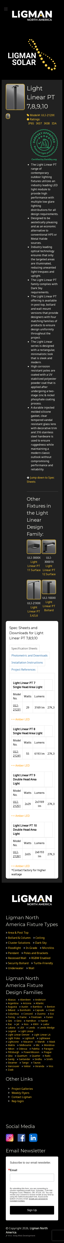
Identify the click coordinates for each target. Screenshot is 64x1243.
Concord (28, 1013)
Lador (46, 1024)
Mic (37, 1045)
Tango (25, 1062)
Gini (10, 1020)
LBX (22, 1027)
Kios (26, 1024)
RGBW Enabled (40, 958)
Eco (52, 1013)
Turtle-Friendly (43, 963)
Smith (49, 1059)
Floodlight (14, 948)
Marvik (41, 1041)
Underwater (16, 968)
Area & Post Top (18, 932)
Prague (48, 1052)
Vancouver (13, 1066)
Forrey (11, 1017)
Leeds (32, 1027)
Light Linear (26, 1031)
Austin (24, 1006)
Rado (48, 1055)
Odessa (23, 1048)
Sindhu (38, 1059)
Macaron (28, 1041)
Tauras (37, 1062)
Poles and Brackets (36, 953)
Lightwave (44, 1038)
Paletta (35, 1048)
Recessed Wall (17, 958)
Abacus (12, 999)
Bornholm (25, 1010)
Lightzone (13, 1041)
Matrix (11, 1045)
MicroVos (48, 948)
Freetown (36, 1017)
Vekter (27, 1066)
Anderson (40, 999)
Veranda (39, 1066)
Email (13, 1170)
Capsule (39, 1010)
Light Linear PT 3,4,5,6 (33, 611)
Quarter (36, 1055)
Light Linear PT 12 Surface (49, 570)
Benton (51, 1006)
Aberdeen (25, 999)
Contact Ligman (22, 1097)
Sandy (11, 1059)
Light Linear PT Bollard (49, 606)
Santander (24, 1059)
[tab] (24, 648)
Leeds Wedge (47, 1027)
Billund (11, 1010)
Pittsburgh (13, 1052)
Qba (10, 1055)
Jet (17, 1024)
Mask (52, 1041)
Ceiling (40, 938)
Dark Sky (41, 943)
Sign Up (32, 1210)
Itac (10, 1024)
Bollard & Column (19, 938)
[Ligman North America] (32, 16)
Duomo (41, 1013)
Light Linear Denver (19, 1034)
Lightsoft (29, 1038)
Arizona (27, 1003)
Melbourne (25, 1045)
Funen (49, 1017)
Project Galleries (22, 1089)
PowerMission (31, 1052)
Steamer (12, 1062)
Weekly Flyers (20, 1093)
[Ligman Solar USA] (32, 54)
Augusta (12, 1006)
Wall (31, 968)
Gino (19, 1020)
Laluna (11, 1027)
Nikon (11, 1048)
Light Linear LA (42, 1034)
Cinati (51, 1010)
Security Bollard (18, 963)
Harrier (44, 1020)
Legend (12, 1031)
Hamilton (31, 1020)
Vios (51, 1066)
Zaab (10, 1069)
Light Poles (14, 1038)
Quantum (22, 1055)
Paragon (48, 1048)
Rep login (18, 1101)
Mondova (49, 1045)
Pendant (13, 953)
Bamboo (37, 1006)
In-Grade (31, 948)
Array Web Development (24, 1235)
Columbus (13, 1013)
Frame (23, 1017)
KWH (35, 1024)
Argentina (13, 1003)
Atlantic (40, 1003)
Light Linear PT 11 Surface (34, 566)
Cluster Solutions (19, 943)
